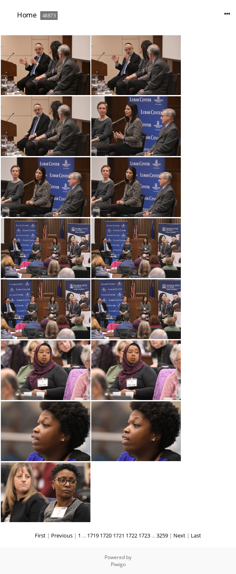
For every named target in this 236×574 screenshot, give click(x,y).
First (40, 535)
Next (179, 535)
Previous (62, 535)
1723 (144, 535)
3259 (162, 535)
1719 (93, 535)
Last (196, 535)
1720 (106, 535)
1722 (131, 535)
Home (26, 15)
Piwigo (118, 564)
